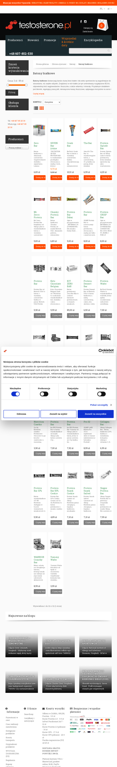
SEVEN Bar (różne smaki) (54, 147)
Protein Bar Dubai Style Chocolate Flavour (72, 219)
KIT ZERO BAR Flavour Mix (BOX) (71, 288)
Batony (72, 64)
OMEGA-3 (63, 3)
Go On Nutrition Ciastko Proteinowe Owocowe (40, 424)
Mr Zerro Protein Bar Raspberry (39, 217)
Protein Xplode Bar (104, 146)
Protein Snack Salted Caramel (88, 492)
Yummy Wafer (54, 558)
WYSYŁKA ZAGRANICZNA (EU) (12, 753)
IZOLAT (83, 3)
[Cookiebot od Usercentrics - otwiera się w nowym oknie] (101, 351)
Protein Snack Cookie (71, 491)
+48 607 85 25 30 (18, 121)
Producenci (15, 40)
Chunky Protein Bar (54, 215)
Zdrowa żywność (59, 64)
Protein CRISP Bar (104, 215)
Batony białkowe (85, 64)
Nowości (33, 40)
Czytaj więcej (38, 93)
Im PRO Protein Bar (54, 422)
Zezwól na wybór (58, 414)
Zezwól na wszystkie (95, 414)
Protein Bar (88, 213)
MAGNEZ (92, 3)
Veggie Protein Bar (104, 491)
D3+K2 (111, 3)
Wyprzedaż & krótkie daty (69, 42)
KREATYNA (37, 3)
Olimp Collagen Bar (104, 422)
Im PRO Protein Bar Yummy (71, 423)
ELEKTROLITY (50, 3)
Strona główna (42, 64)
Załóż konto (88, 31)
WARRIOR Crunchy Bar (39, 560)
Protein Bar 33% (38, 489)
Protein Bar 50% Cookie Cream (54, 492)
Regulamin (10, 760)
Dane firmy (28, 714)
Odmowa (21, 414)
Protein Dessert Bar (88, 284)
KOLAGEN (102, 3)
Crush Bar (70, 144)
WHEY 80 (73, 3)
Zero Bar (36, 144)
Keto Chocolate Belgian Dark (55, 285)
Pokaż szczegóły (99, 405)
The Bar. (88, 143)
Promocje (50, 40)
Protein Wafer (104, 282)
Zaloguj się (88, 28)
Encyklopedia (93, 40)
